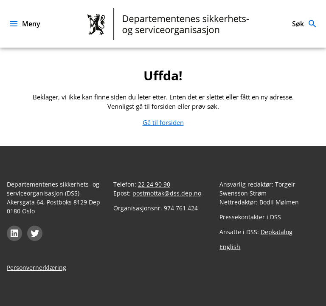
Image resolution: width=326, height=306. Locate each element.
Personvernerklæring (36, 268)
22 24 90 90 (154, 184)
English (229, 247)
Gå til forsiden (163, 122)
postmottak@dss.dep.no (166, 193)
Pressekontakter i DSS (250, 217)
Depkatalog (276, 232)
